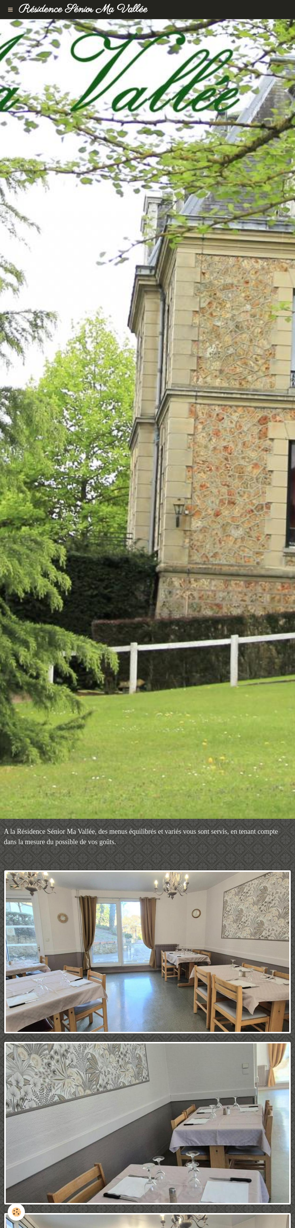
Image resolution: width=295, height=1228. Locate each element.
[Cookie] (16, 1212)
